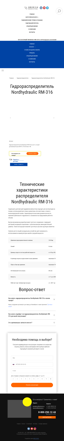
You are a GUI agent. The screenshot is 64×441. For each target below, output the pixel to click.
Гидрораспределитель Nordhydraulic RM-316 (43, 78)
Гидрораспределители (22, 78)
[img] (27, 401)
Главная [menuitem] (32, 14)
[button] (32, 153)
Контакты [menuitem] (32, 32)
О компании (29, 423)
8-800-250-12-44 (33, 7)
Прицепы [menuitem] (32, 53)
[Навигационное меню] (3, 70)
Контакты (35, 423)
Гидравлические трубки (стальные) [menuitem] (32, 20)
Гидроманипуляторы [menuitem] (32, 23)
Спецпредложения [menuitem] (32, 26)
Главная (11, 78)
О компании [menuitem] (32, 29)
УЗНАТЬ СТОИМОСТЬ (18, 164)
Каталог (23, 423)
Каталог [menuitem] (31, 47)
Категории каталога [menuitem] (32, 17)
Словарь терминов (43, 423)
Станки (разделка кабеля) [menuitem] (32, 50)
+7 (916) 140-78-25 (51, 408)
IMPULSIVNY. (36, 438)
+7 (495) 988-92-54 (51, 406)
